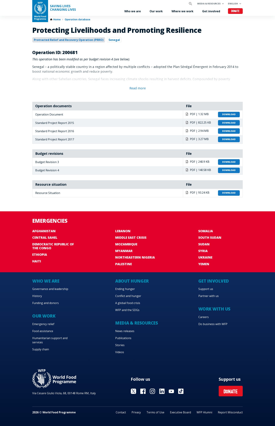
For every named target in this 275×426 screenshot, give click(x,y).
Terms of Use (155, 412)
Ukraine (205, 257)
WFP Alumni (204, 412)
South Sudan (209, 237)
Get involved (211, 11)
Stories (120, 345)
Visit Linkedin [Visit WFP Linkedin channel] (162, 391)
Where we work (182, 11)
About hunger (132, 281)
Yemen (203, 264)
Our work (156, 11)
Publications (123, 338)
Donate (235, 11)
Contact (121, 412)
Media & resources (208, 3)
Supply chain (40, 349)
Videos (119, 352)
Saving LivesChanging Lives (63, 7)
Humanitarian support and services (50, 340)
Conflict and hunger (128, 296)
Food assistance (42, 331)
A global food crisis (127, 303)
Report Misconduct (230, 412)
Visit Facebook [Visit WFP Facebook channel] (143, 391)
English (233, 3)
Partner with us (208, 296)
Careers (203, 317)
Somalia (205, 231)
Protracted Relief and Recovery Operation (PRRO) (68, 40)
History (37, 296)
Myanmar (124, 251)
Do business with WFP (212, 324)
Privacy (136, 412)
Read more (137, 88)
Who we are (132, 11)
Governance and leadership (50, 289)
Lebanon (122, 231)
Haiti (36, 261)
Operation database (77, 19)
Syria (203, 251)
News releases (124, 331)
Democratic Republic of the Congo (53, 246)
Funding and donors (45, 303)
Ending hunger (125, 289)
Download (229, 114)
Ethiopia (39, 254)
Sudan (204, 244)
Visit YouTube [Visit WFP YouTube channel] (171, 391)
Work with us (214, 309)
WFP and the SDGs (127, 310)
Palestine (123, 264)
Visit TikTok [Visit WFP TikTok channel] (180, 391)
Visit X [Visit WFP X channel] (133, 391)
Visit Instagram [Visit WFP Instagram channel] (152, 391)
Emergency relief (43, 324)
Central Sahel (44, 237)
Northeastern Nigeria (135, 257)
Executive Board (180, 412)
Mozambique (126, 244)
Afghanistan (44, 231)
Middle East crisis (130, 237)
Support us (205, 289)
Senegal (114, 40)
